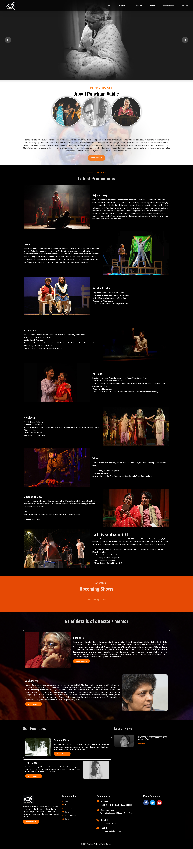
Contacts (184, 6)
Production (123, 6)
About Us (138, 6)
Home (109, 6)
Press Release (168, 6)
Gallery (152, 6)
